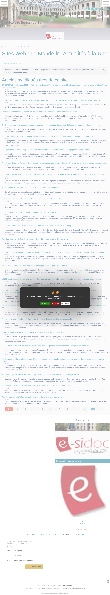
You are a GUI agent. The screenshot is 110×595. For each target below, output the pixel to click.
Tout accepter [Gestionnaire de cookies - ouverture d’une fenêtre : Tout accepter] (45, 303)
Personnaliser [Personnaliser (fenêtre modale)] (65, 303)
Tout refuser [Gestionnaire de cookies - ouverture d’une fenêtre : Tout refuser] (55, 303)
